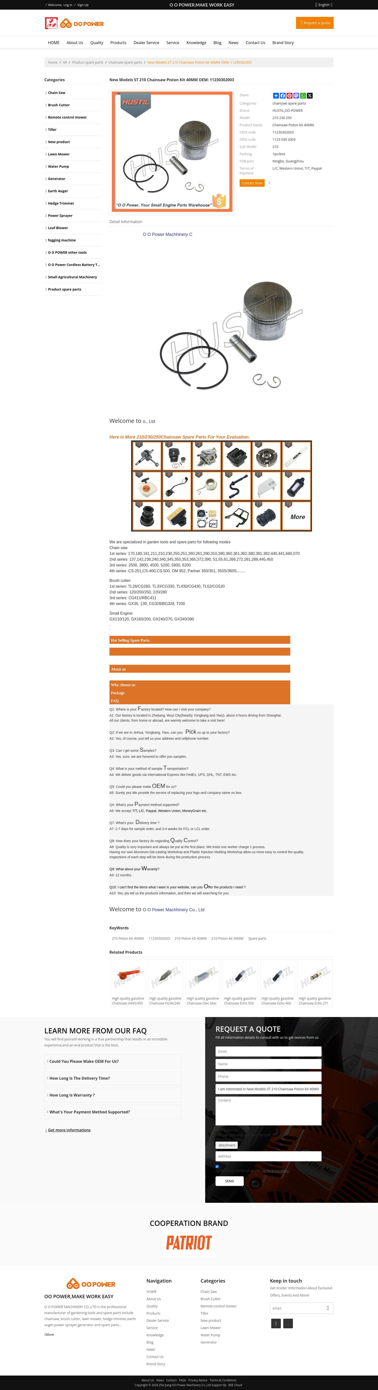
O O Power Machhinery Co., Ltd (233, 328)
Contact (171, 1380)
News (233, 42)
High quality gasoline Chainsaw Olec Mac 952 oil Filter (201, 1001)
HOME (54, 42)
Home (53, 62)
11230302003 (159, 938)
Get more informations (69, 1130)
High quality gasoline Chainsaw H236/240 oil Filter (163, 1001)
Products (118, 42)
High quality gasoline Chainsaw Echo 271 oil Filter (313, 1001)
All (65, 62)
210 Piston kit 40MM (128, 938)
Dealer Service (146, 42)
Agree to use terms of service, (252, 1169)
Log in (67, 5)
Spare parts (257, 938)
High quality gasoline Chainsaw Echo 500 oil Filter (238, 1001)
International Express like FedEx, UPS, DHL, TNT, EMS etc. (192, 775)
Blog (218, 42)
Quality (96, 42)
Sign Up (82, 5)
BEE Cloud (235, 1385)
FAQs (182, 1380)
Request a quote (315, 23)
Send (229, 1181)
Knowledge (196, 42)
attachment (226, 1145)
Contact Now (252, 182)
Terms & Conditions (275, 1171)
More (50, 1334)
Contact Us (255, 42)
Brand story (283, 42)
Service (173, 42)
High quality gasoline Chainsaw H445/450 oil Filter (126, 1001)
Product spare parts (87, 62)
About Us (75, 42)
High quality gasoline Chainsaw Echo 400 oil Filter (275, 1001)
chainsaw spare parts (125, 62)
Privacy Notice (198, 1380)
